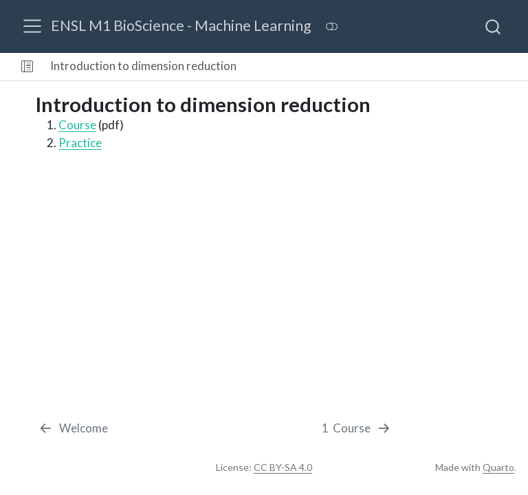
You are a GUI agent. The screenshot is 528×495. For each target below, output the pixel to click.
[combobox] (493, 26)
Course (77, 125)
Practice (80, 142)
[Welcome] (73, 428)
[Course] (357, 428)
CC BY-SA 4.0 (283, 467)
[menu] (32, 26)
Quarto (498, 467)
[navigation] (384, 66)
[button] (27, 66)
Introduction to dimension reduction (143, 65)
